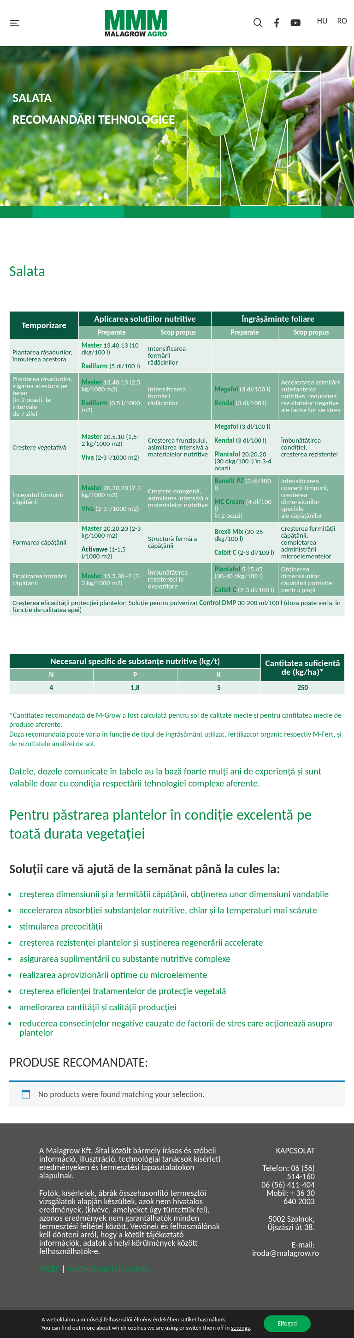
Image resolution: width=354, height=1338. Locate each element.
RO (342, 21)
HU (322, 21)
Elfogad (287, 1323)
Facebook (276, 23)
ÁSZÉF (49, 1269)
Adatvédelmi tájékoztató (108, 1269)
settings (240, 1327)
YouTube (295, 23)
